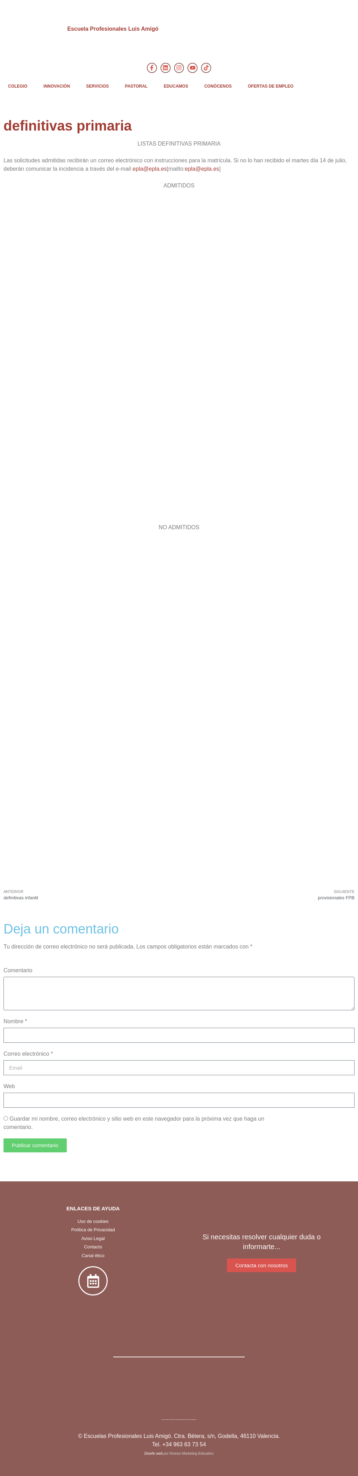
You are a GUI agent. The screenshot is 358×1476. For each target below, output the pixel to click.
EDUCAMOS (176, 86)
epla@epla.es (150, 169)
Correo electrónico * (28, 1054)
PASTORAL (136, 86)
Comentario (18, 970)
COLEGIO (17, 86)
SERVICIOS (97, 86)
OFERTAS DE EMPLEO (270, 86)
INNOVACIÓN (56, 86)
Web (9, 1086)
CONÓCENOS (218, 86)
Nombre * (15, 1021)
